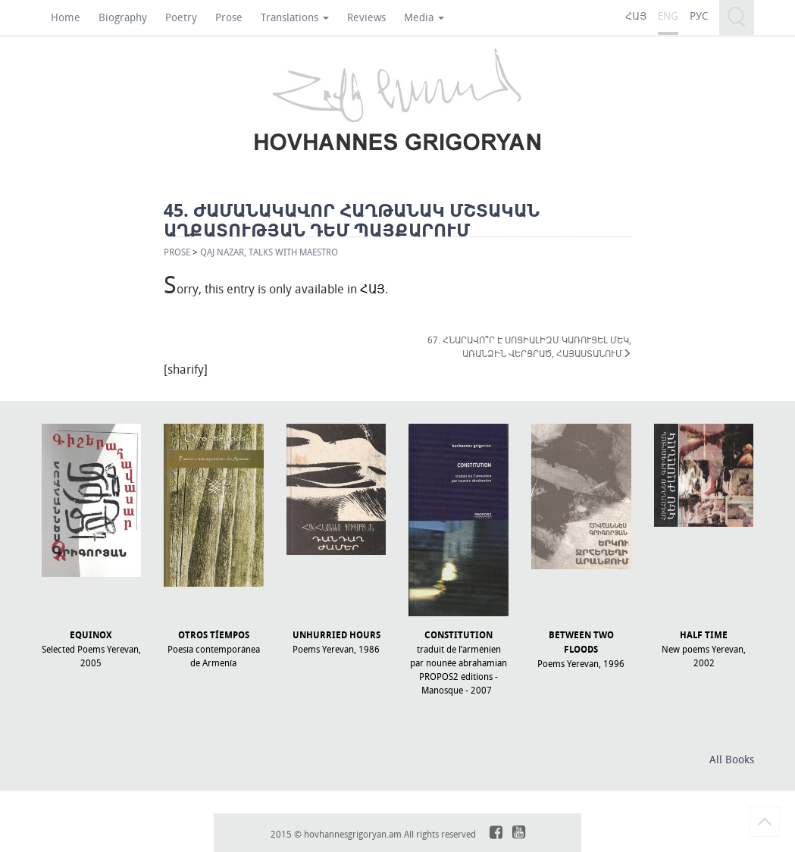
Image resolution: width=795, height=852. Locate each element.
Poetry (181, 17)
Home (65, 17)
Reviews (366, 17)
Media (424, 17)
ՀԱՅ (372, 288)
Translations (295, 17)
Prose (229, 17)
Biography (123, 17)
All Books (731, 759)
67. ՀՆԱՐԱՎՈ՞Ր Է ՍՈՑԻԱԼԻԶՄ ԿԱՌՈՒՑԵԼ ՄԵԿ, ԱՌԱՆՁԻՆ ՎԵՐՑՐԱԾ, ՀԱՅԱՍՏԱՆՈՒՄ (529, 346)
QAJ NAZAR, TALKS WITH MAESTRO (269, 252)
